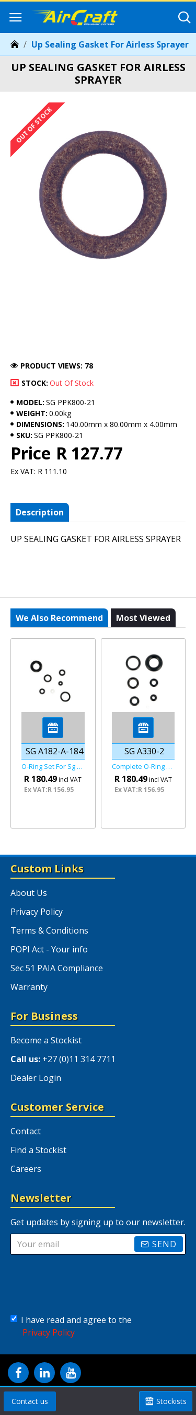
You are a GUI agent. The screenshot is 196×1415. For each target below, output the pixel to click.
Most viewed (143, 618)
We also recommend (59, 618)
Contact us (29, 1401)
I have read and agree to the (71, 1326)
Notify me (42, 342)
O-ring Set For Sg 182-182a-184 (53, 766)
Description (40, 512)
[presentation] (91, 1282)
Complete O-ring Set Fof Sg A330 (143, 766)
